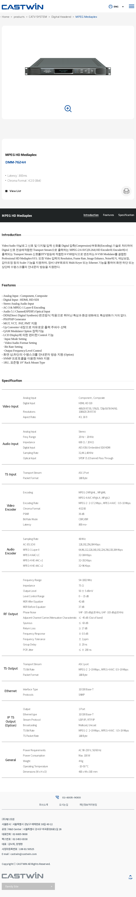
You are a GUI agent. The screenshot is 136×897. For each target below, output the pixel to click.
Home (5, 16)
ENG (116, 7)
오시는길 (63, 804)
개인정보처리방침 (88, 804)
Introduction (91, 215)
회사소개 (43, 804)
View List (15, 191)
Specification (126, 215)
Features (108, 215)
